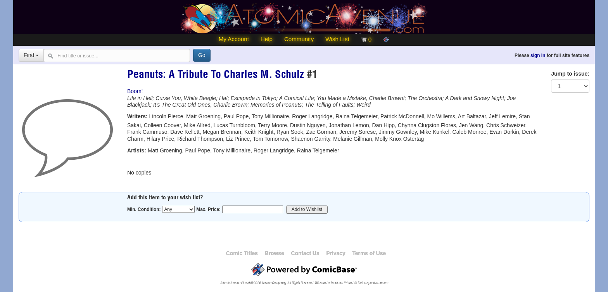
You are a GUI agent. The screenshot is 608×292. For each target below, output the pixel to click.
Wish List (337, 39)
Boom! (135, 91)
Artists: (136, 150)
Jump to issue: (570, 74)
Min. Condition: (144, 209)
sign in (537, 55)
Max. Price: (208, 209)
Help (267, 39)
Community (299, 39)
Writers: (137, 116)
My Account (234, 39)
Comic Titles (242, 253)
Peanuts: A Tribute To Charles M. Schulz (215, 75)
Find (31, 55)
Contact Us (305, 253)
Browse (274, 253)
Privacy (335, 253)
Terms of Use (369, 253)
